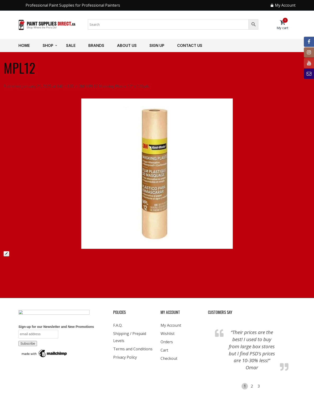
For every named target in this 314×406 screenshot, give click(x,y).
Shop (48, 45)
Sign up (156, 45)
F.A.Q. (117, 325)
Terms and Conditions (133, 349)
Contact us (189, 45)
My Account (171, 325)
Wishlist (168, 333)
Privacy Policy (125, 357)
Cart (164, 350)
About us (127, 45)
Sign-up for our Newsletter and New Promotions (56, 327)
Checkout (169, 358)
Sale (71, 45)
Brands (96, 45)
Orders (167, 341)
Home (24, 45)
